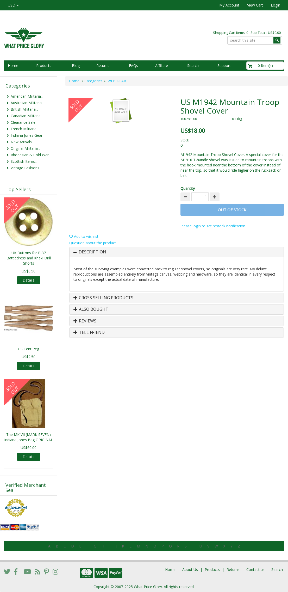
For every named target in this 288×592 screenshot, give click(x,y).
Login (275, 5)
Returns (102, 65)
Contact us (255, 569)
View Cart (255, 5)
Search (193, 65)
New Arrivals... (22, 141)
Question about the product (92, 242)
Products (43, 65)
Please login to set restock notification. (213, 225)
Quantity (187, 188)
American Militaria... (27, 96)
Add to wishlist (83, 236)
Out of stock (232, 209)
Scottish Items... (24, 161)
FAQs (133, 65)
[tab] (177, 252)
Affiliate (161, 65)
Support (224, 65)
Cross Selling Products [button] (103, 298)
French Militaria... (25, 128)
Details (28, 280)
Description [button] (92, 252)
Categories (93, 80)
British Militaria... (24, 109)
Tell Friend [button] (89, 332)
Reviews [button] (84, 321)
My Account (229, 5)
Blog (76, 65)
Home (13, 65)
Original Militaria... (25, 148)
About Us (190, 569)
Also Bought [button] (90, 309)
